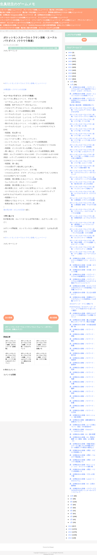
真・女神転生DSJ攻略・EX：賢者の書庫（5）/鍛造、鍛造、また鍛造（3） (82, 439)
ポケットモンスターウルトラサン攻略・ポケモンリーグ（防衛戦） (82, 146)
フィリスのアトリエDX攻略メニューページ (53, 17)
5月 (71, 510)
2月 (71, 519)
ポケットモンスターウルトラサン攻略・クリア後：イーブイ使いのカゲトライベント (83, 140)
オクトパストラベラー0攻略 (10, 28)
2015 (70, 529)
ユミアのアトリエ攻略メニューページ (56, 22)
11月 (72, 84)
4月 (71, 513)
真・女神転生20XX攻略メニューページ (13, 25)
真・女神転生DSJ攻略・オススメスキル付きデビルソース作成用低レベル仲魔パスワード (83, 287)
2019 (70, 73)
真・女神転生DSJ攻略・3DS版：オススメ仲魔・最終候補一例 (83, 266)
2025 (70, 55)
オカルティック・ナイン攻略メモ (81, 304)
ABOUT (3, 22)
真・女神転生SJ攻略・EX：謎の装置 (82, 434)
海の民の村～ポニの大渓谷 (13, 210)
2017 (70, 79)
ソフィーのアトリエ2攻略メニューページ (46, 20)
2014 (70, 532)
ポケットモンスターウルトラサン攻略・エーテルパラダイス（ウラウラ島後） (83, 193)
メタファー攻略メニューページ (11, 10)
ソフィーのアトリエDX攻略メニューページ (15, 20)
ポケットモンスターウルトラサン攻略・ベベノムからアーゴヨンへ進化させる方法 (83, 110)
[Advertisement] (31, 66)
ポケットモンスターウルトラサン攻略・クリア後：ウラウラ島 (82, 130)
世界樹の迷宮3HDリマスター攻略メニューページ (65, 12)
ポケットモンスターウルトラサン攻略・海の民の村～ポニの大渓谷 (82, 183)
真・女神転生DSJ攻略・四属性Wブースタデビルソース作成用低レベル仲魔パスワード (83, 299)
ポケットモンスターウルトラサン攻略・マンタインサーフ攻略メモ (82, 187)
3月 (71, 516)
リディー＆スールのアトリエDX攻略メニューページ (18, 17)
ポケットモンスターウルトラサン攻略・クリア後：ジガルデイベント (82, 150)
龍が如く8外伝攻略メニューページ (62, 10)
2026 (70, 52)
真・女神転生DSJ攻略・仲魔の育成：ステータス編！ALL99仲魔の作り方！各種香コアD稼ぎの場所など (83, 445)
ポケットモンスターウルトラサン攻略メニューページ (25, 83)
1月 (71, 522)
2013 (70, 535)
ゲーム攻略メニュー (69, 20)
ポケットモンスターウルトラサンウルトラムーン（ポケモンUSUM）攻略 (33, 48)
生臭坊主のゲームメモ (17, 4)
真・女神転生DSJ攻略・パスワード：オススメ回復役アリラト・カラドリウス (83, 260)
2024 (70, 58)
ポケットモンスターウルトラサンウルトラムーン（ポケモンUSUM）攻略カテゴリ (28, 328)
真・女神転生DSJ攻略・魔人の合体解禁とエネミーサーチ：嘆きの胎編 (83, 321)
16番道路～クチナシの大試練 (14, 89)
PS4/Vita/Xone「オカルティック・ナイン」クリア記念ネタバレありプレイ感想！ (83, 308)
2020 (70, 70)
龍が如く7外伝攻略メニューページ (35, 12)
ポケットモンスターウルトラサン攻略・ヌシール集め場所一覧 (82, 166)
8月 (71, 502)
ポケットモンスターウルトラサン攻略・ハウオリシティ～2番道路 (82, 248)
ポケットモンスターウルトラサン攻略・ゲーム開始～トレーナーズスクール (83, 253)
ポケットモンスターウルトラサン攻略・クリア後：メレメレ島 (82, 134)
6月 (71, 508)
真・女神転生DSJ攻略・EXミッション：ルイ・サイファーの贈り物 (82, 465)
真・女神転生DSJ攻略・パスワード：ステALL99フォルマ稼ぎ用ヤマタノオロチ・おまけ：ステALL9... (83, 89)
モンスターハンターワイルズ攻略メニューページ (24, 22)
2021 (70, 67)
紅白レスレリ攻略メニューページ (69, 25)
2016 (70, 526)
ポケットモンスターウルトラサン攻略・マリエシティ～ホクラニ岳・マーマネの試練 (83, 211)
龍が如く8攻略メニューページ (10, 12)
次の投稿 (8, 318)
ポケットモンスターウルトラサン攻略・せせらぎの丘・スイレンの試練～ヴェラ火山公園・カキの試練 (83, 231)
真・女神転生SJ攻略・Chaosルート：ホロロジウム (81, 430)
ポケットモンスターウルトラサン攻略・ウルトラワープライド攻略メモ (83, 115)
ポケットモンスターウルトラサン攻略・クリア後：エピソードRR (82, 162)
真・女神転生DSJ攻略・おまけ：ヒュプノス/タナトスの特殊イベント (83, 94)
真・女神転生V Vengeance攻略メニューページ (16, 15)
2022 (70, 64)
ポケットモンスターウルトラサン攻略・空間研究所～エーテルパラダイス (83, 218)
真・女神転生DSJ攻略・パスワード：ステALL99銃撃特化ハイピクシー (83, 275)
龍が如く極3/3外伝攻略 (29, 28)
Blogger (52, 547)
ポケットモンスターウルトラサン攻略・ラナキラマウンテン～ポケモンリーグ (83, 172)
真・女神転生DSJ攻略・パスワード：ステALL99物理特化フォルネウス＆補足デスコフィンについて (83, 281)
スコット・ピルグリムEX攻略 (49, 28)
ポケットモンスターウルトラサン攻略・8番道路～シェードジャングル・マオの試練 (82, 224)
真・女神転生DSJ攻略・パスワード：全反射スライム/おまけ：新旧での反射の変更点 (83, 100)
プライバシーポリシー (85, 20)
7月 (71, 504)
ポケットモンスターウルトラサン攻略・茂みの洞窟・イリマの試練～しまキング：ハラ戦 (83, 242)
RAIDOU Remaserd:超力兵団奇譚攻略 (42, 25)
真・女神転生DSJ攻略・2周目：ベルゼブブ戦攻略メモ (82, 456)
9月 (71, 499)
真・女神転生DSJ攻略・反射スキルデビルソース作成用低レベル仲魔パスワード (83, 315)
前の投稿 (53, 318)
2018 (70, 76)
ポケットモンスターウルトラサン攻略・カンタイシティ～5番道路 (82, 236)
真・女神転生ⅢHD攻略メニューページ (48, 15)
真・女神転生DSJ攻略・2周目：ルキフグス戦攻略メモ (82, 461)
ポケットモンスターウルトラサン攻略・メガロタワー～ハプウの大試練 (83, 178)
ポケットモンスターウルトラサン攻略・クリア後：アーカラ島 (82, 120)
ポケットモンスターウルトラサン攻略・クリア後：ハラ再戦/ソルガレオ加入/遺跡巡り (82, 156)
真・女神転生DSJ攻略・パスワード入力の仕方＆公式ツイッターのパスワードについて (83, 490)
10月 (72, 496)
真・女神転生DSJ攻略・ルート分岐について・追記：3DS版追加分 (83, 425)
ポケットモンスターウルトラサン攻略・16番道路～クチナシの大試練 (82, 199)
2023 (70, 61)
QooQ (52, 554)
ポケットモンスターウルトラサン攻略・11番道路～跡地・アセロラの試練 (83, 204)
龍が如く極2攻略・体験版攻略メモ (82, 105)
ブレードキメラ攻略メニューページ (35, 10)
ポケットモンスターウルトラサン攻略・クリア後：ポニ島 (82, 125)
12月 (72, 81)
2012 (70, 538)
